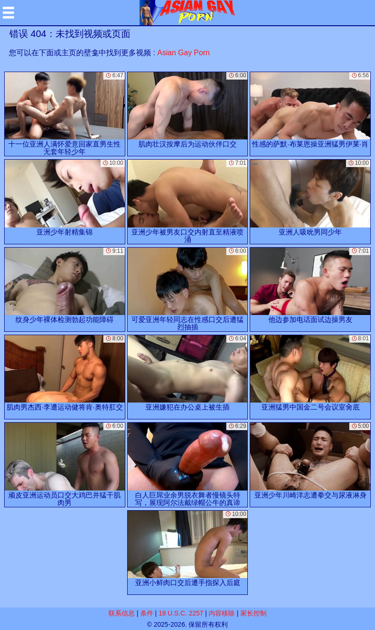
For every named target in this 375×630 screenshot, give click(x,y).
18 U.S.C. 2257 (181, 613)
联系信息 (121, 613)
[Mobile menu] (8, 12)
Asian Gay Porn (183, 53)
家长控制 (253, 613)
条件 (146, 613)
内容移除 (222, 613)
